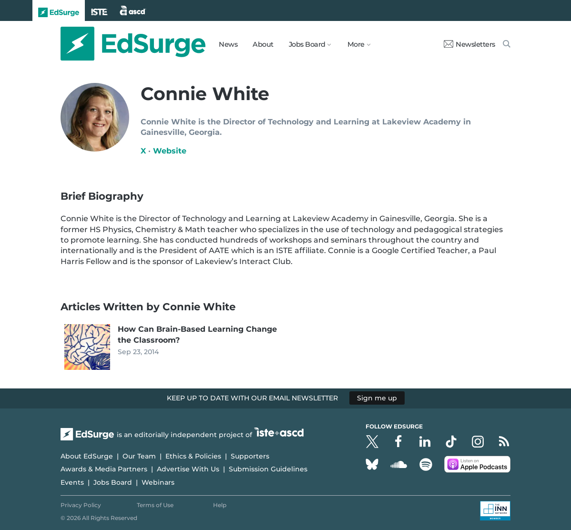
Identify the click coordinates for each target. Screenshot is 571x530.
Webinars (158, 482)
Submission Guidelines (268, 469)
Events (72, 482)
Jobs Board (112, 482)
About (263, 44)
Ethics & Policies (193, 456)
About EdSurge (87, 456)
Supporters (250, 456)
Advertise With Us (188, 469)
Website (169, 150)
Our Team (139, 456)
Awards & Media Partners (104, 469)
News (228, 44)
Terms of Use (155, 505)
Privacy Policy (81, 505)
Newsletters (469, 44)
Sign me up (377, 398)
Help (219, 505)
